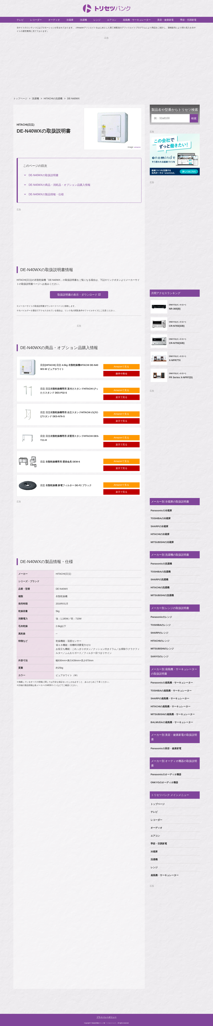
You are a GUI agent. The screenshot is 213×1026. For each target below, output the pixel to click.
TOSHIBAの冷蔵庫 (161, 518)
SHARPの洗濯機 (159, 579)
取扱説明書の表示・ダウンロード (77, 295)
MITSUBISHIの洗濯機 (162, 595)
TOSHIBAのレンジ (161, 625)
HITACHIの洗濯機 (53, 98)
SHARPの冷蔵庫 (159, 526)
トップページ (20, 98)
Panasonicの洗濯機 (161, 563)
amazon (137, 147)
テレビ (20, 19)
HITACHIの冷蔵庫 (160, 534)
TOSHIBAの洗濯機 (161, 571)
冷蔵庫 (69, 19)
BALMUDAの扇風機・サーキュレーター (172, 722)
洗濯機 (83, 19)
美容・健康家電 (165, 19)
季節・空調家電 (188, 19)
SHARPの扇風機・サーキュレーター (170, 698)
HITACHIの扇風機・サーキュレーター (170, 706)
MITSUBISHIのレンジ (162, 648)
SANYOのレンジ (159, 656)
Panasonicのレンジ (161, 617)
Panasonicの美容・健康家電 (166, 748)
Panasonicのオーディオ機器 (166, 774)
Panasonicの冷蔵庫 (161, 510)
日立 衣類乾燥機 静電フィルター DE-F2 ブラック (66, 486)
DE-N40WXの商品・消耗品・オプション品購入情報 (59, 184)
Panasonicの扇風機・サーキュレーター (172, 682)
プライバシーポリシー (106, 1017)
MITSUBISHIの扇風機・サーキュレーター (173, 714)
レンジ (97, 19)
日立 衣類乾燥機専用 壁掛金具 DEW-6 (60, 462)
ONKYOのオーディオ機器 (164, 782)
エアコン (111, 19)
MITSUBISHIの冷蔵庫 (162, 542)
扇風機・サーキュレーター (137, 19)
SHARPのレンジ (159, 632)
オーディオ (54, 19)
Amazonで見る (121, 367)
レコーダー (36, 19)
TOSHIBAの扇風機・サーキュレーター (171, 690)
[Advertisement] (106, 63)
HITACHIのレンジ (160, 640)
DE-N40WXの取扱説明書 (43, 175)
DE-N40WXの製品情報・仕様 (46, 194)
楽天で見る (121, 374)
